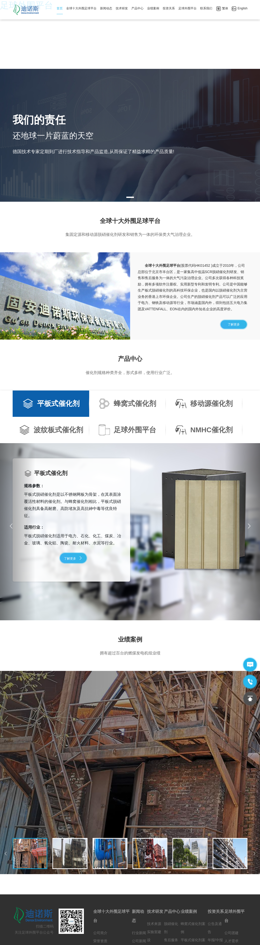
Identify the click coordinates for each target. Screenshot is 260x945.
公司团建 (231, 877)
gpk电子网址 (94, 937)
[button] (249, 470)
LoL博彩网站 (141, 937)
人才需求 (231, 885)
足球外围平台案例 (193, 904)
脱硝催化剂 (171, 872)
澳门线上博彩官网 (14, 937)
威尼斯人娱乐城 (41, 937)
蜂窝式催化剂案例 (193, 872)
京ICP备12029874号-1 (124, 928)
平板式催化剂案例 (193, 888)
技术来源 (154, 868)
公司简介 (100, 877)
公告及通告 (215, 872)
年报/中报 (215, 884)
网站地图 (151, 928)
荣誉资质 (100, 885)
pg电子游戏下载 (117, 937)
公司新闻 (139, 885)
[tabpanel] (130, 79)
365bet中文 (161, 937)
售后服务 (171, 884)
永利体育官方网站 (204, 937)
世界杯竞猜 (180, 937)
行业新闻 (139, 877)
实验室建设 (154, 880)
